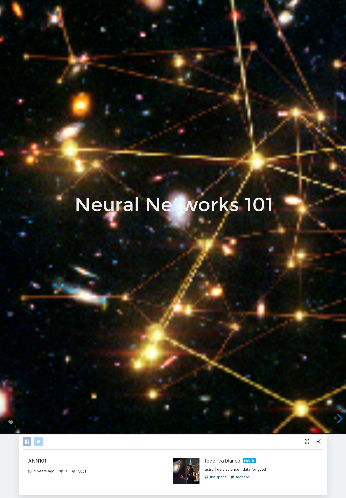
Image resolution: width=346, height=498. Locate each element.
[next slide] (339, 419)
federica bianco (222, 461)
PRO (247, 460)
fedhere (240, 477)
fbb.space (216, 477)
